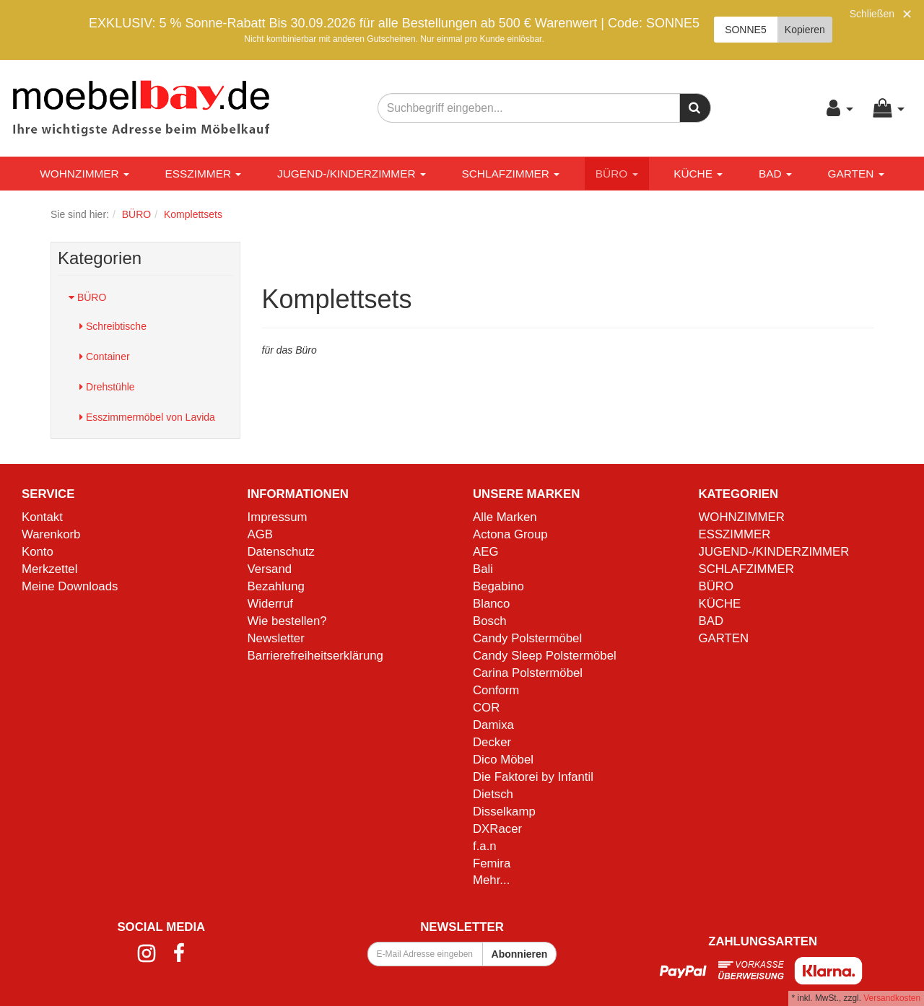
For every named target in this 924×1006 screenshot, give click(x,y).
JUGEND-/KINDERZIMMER (351, 173)
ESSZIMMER (203, 173)
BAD (775, 173)
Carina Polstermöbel (528, 673)
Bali (483, 569)
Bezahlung (276, 586)
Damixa (493, 725)
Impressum (278, 517)
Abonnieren (520, 954)
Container (104, 356)
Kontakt (42, 517)
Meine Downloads (70, 586)
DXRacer (497, 829)
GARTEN (855, 173)
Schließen (872, 13)
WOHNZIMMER (84, 173)
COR (486, 707)
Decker (492, 742)
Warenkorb (51, 534)
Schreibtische (113, 326)
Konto (37, 552)
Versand (270, 569)
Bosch (490, 621)
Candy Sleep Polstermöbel (544, 655)
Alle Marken (505, 517)
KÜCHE (698, 173)
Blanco (491, 604)
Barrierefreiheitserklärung (315, 655)
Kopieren (805, 29)
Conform (496, 690)
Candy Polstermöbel (527, 638)
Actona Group (510, 534)
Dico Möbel (503, 759)
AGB (260, 534)
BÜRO (617, 173)
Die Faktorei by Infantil (533, 777)
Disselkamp (504, 811)
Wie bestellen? (287, 621)
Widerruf (270, 604)
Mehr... (491, 880)
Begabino (498, 586)
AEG (485, 552)
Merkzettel (49, 569)
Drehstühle (107, 387)
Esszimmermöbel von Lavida (147, 417)
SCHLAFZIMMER (510, 173)
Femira (491, 863)
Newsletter (276, 638)
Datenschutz (281, 552)
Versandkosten (891, 998)
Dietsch (493, 794)
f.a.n (485, 846)
